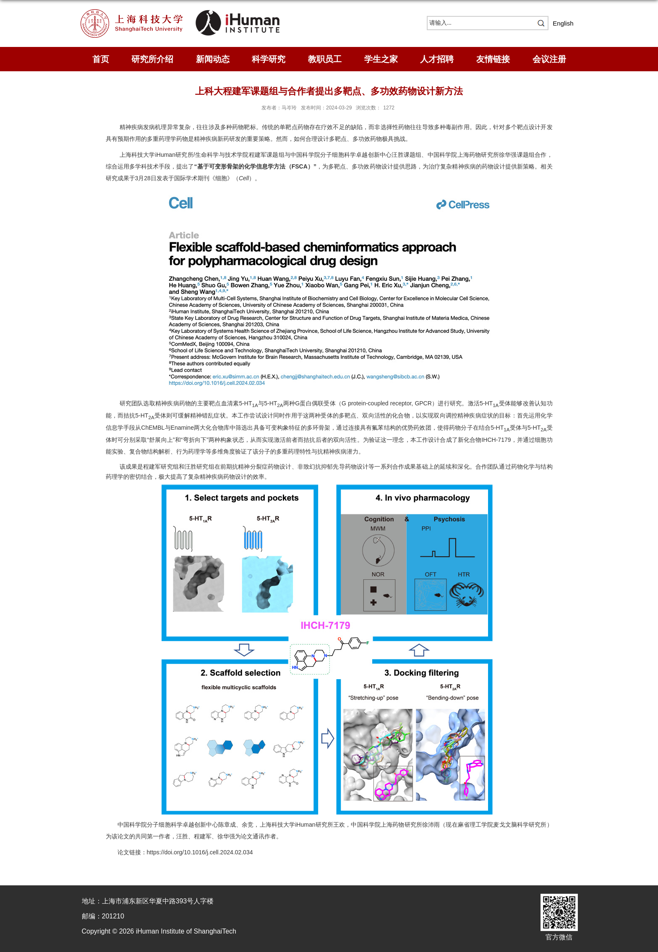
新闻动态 (213, 59)
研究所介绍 (152, 59)
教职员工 (325, 59)
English (563, 23)
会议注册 (549, 59)
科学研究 (268, 59)
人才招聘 (437, 59)
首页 (100, 59)
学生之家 (381, 59)
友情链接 (493, 59)
